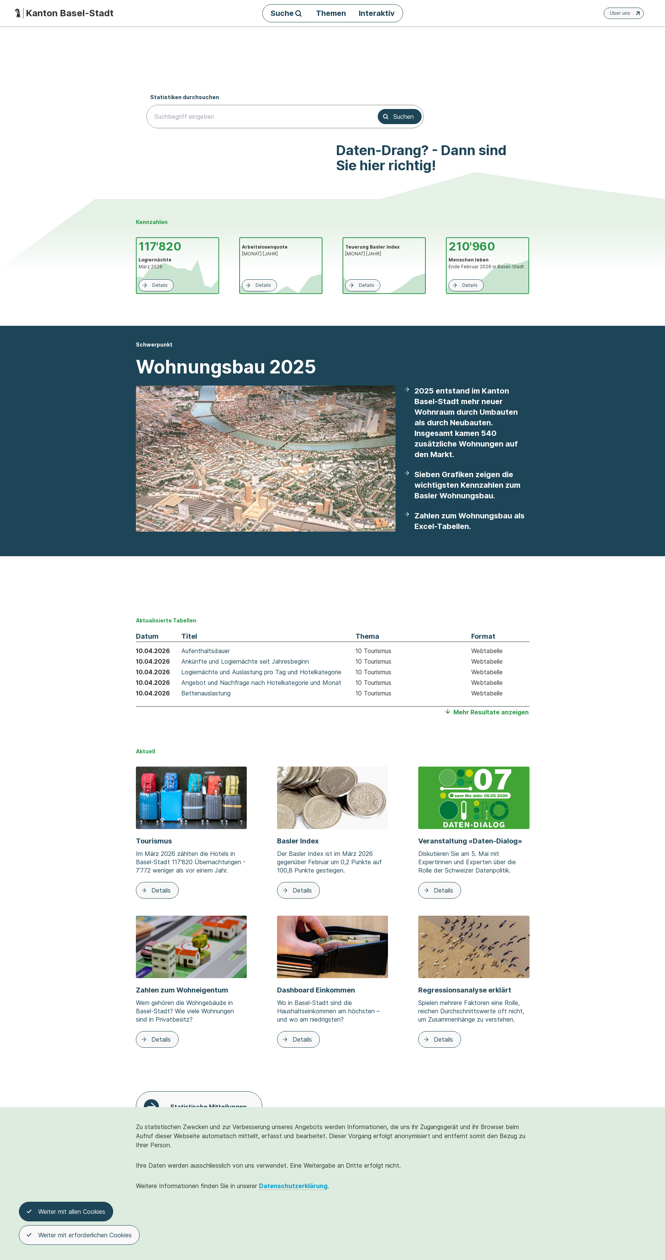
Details (154, 285)
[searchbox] (258, 116)
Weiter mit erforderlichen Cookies (79, 1236)
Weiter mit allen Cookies (66, 1212)
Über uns (626, 13)
